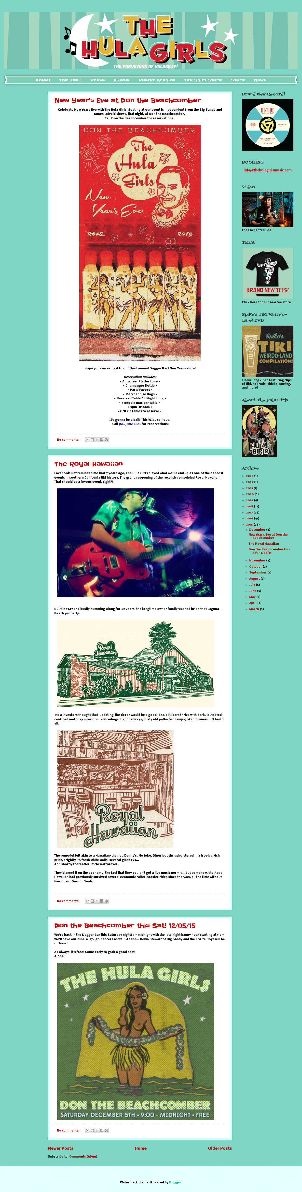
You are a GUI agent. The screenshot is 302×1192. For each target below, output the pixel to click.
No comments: (68, 439)
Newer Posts (60, 1149)
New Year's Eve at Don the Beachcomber (127, 101)
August (255, 578)
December (257, 529)
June (253, 591)
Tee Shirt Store (203, 80)
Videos (122, 80)
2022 (250, 482)
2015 (250, 524)
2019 (250, 500)
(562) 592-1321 (130, 424)
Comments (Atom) (83, 1156)
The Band (70, 80)
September (258, 572)
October (256, 566)
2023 (250, 476)
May (252, 597)
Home (141, 1149)
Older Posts (220, 1149)
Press (97, 80)
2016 (250, 518)
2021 (250, 488)
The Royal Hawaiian (88, 464)
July (252, 585)
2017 (249, 512)
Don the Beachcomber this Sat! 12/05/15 (124, 926)
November (257, 560)
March (254, 609)
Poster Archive (156, 80)
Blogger (175, 1182)
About (43, 80)
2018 (250, 506)
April (253, 603)
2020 (250, 494)
